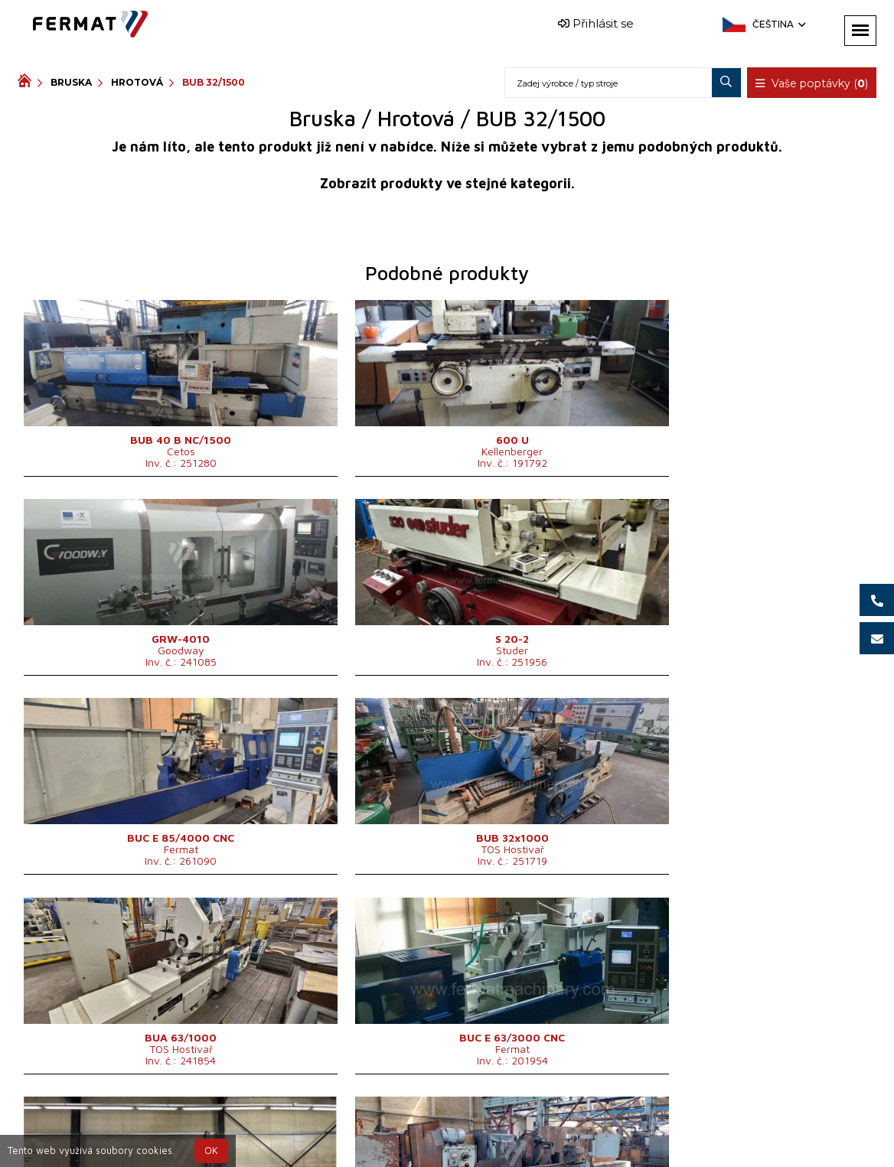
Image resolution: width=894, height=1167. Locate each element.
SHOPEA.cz (134, 1123)
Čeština (777, 24)
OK (211, 1150)
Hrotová (137, 82)
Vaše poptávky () (812, 83)
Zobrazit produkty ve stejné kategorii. (447, 183)
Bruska (71, 82)
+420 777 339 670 (523, 1123)
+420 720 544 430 (396, 1123)
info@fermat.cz (460, 1142)
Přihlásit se (596, 23)
